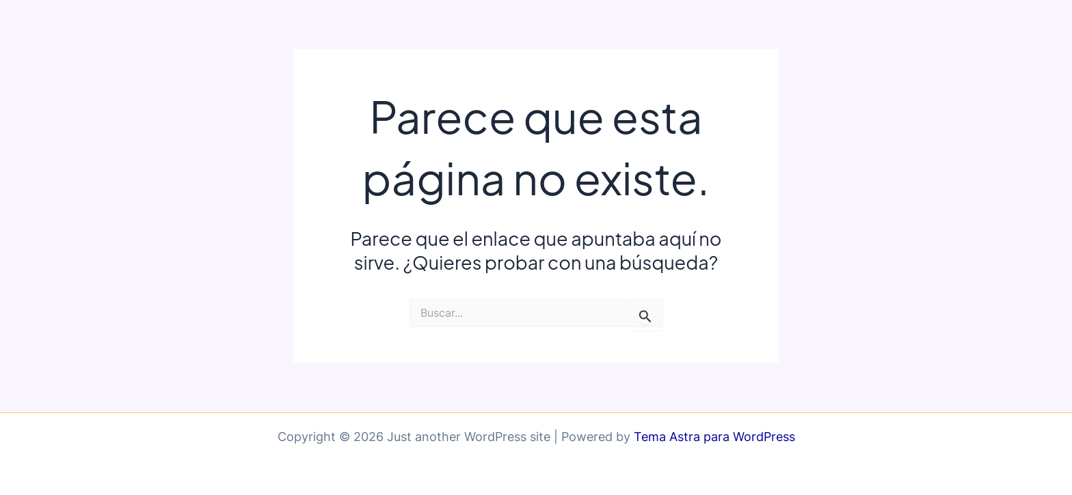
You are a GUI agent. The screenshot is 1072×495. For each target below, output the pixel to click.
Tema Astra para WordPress (714, 436)
